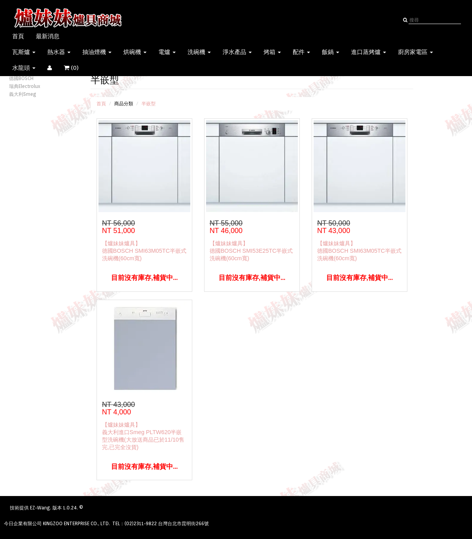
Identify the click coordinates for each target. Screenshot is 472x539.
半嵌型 (148, 103)
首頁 (18, 36)
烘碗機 (135, 52)
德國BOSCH (21, 78)
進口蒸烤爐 (368, 52)
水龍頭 (23, 67)
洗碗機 (199, 52)
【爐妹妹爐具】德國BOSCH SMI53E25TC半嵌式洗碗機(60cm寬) (251, 250)
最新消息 (47, 36)
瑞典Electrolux (24, 86)
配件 (301, 52)
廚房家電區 (415, 52)
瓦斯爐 (23, 52)
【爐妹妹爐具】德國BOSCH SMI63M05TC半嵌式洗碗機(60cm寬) (144, 250)
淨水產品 (237, 52)
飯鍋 (330, 52)
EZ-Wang (40, 508)
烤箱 (272, 52)
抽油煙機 (96, 52)
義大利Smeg (22, 94)
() (76, 67)
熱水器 (59, 52)
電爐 (167, 52)
